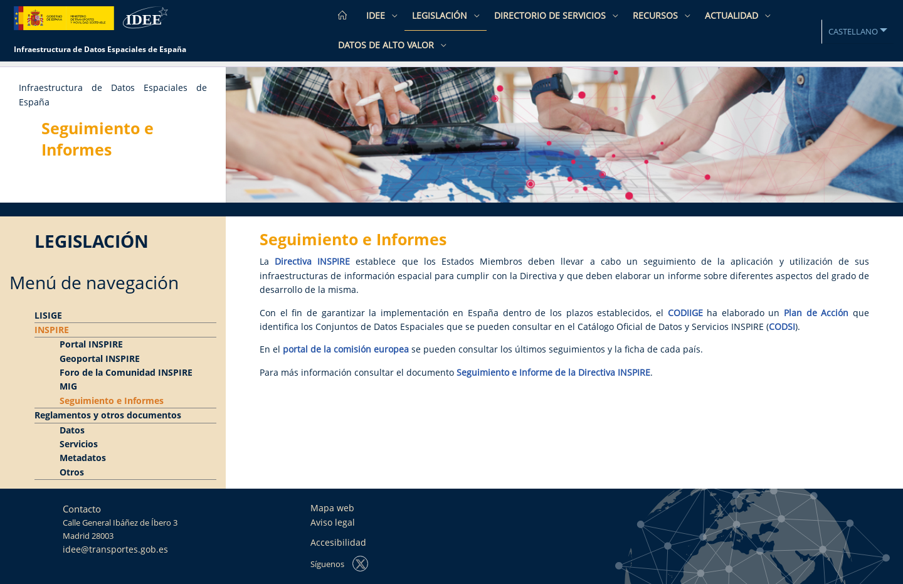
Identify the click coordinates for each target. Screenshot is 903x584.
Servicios (79, 444)
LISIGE (48, 315)
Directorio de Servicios (551, 15)
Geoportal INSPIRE (100, 358)
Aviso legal (332, 522)
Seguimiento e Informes (112, 400)
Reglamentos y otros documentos (107, 415)
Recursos (656, 15)
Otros (72, 472)
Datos (72, 430)
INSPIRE (51, 330)
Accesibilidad (338, 542)
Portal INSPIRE (91, 344)
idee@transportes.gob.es (115, 549)
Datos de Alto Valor (387, 45)
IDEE (377, 15)
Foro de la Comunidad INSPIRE (126, 372)
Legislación (441, 15)
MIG (68, 386)
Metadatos (83, 458)
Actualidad (733, 15)
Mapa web (332, 508)
